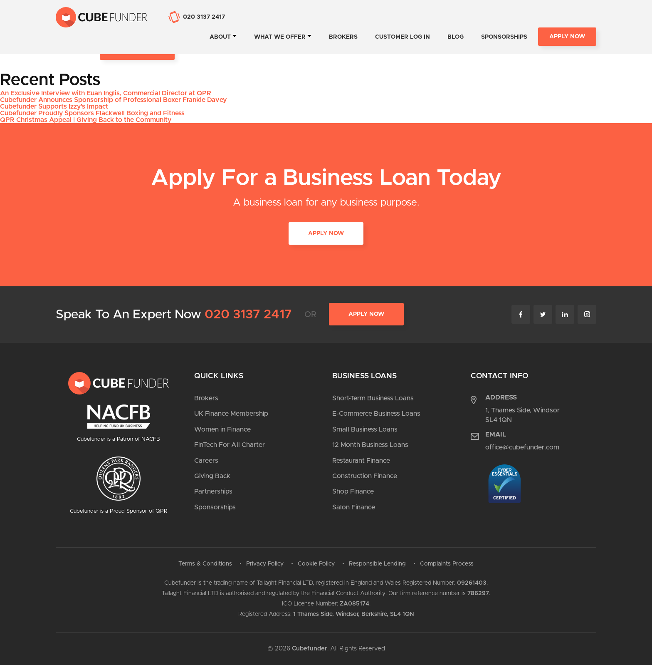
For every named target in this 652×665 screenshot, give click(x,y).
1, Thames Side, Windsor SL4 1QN (522, 415)
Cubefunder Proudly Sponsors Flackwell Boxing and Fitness (92, 113)
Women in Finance (222, 429)
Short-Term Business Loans (373, 398)
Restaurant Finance (361, 460)
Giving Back (212, 476)
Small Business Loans (365, 429)
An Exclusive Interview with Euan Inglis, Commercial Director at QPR (105, 93)
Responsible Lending (377, 564)
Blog (455, 37)
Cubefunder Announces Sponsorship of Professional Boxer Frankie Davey (113, 100)
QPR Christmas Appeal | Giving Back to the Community (85, 120)
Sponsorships (504, 37)
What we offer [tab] (280, 37)
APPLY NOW (326, 234)
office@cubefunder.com (522, 447)
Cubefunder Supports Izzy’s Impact (54, 106)
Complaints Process (447, 564)
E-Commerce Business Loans (376, 413)
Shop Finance (353, 491)
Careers (206, 460)
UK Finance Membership (231, 413)
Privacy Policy (265, 564)
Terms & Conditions (205, 564)
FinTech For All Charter (229, 445)
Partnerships (213, 491)
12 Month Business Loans (370, 445)
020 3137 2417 (248, 314)
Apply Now (567, 37)
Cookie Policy (316, 564)
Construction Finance (364, 476)
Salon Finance (353, 507)
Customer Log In (402, 37)
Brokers (343, 37)
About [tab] (220, 37)
